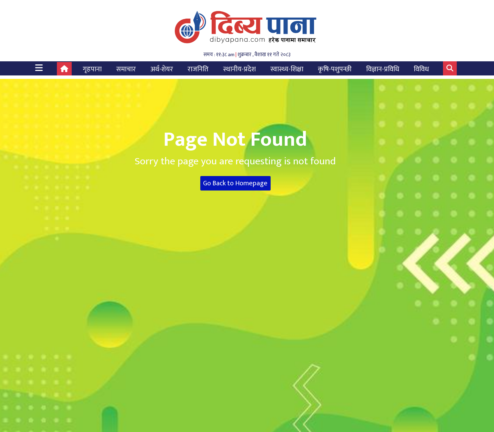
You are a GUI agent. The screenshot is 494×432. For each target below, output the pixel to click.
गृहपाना (92, 69)
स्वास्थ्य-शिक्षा (286, 69)
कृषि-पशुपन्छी (335, 69)
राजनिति (198, 69)
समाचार (126, 69)
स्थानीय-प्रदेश (239, 69)
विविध (421, 69)
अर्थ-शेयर (161, 69)
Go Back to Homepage (235, 183)
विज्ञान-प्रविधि (382, 69)
